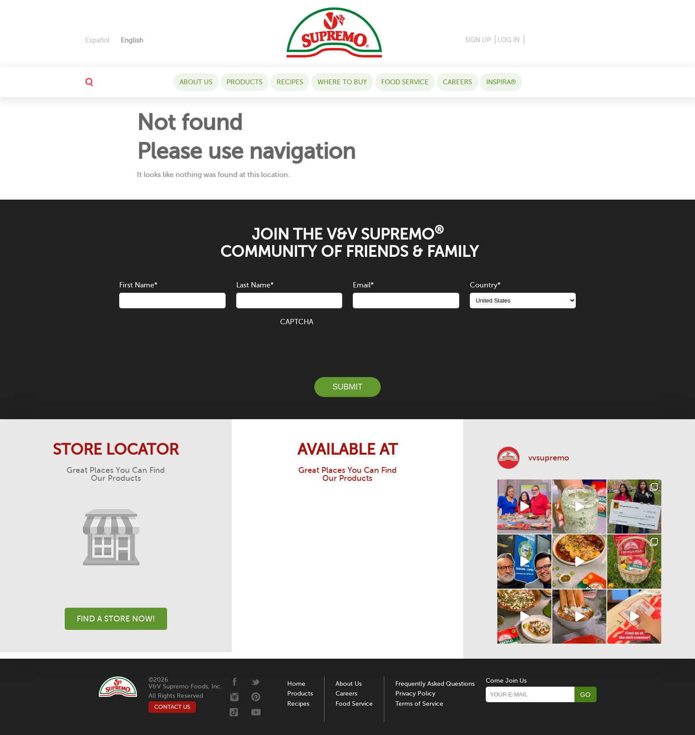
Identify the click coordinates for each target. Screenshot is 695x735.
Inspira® (501, 82)
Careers (457, 82)
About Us (196, 82)
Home (296, 683)
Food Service (405, 82)
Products (244, 82)
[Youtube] (602, 40)
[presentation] (347, 346)
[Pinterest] (545, 40)
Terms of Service (419, 703)
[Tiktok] (589, 40)
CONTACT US (172, 707)
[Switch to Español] (97, 40)
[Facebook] (531, 40)
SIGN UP (478, 39)
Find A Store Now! (116, 618)
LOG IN (508, 39)
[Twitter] (576, 40)
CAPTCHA (296, 322)
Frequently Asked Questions (435, 683)
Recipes (290, 82)
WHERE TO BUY (342, 82)
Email (363, 285)
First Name (138, 285)
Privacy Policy (415, 693)
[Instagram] (560, 40)
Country (485, 285)
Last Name (254, 285)
